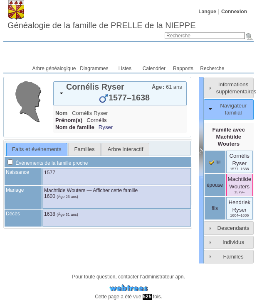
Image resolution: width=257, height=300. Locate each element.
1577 (49, 173)
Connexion (234, 12)
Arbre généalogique (54, 68)
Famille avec (229, 137)
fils (215, 208)
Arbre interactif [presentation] (125, 149)
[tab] (120, 93)
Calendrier (154, 68)
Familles (233, 257)
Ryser (106, 127)
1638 (49, 214)
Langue (207, 12)
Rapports (183, 68)
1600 (49, 196)
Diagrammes (94, 68)
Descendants (233, 228)
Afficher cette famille (115, 190)
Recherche (212, 68)
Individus (233, 242)
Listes (125, 68)
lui (214, 162)
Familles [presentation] (84, 149)
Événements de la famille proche (47, 163)
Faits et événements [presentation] (37, 149)
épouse (215, 185)
